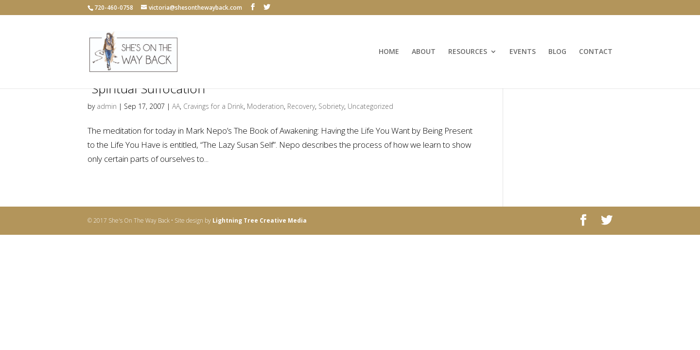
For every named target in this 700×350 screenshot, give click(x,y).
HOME (389, 52)
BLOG (557, 52)
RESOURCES (467, 52)
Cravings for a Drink (213, 106)
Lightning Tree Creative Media (259, 220)
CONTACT (595, 52)
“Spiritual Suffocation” (148, 88)
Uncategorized (370, 106)
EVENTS (522, 52)
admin (107, 106)
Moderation (265, 106)
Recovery (301, 106)
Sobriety (331, 106)
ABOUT (424, 52)
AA (176, 106)
